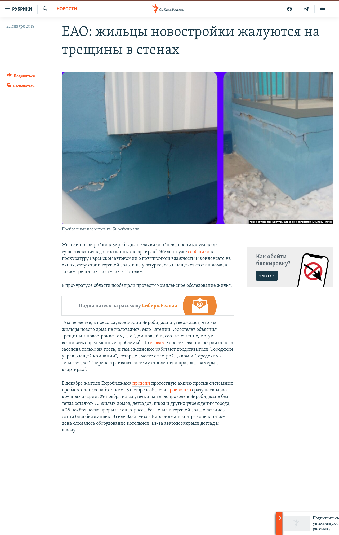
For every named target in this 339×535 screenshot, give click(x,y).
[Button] (21, 77)
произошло (179, 390)
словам (157, 342)
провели (141, 383)
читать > (266, 276)
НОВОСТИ (67, 9)
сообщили (198, 252)
